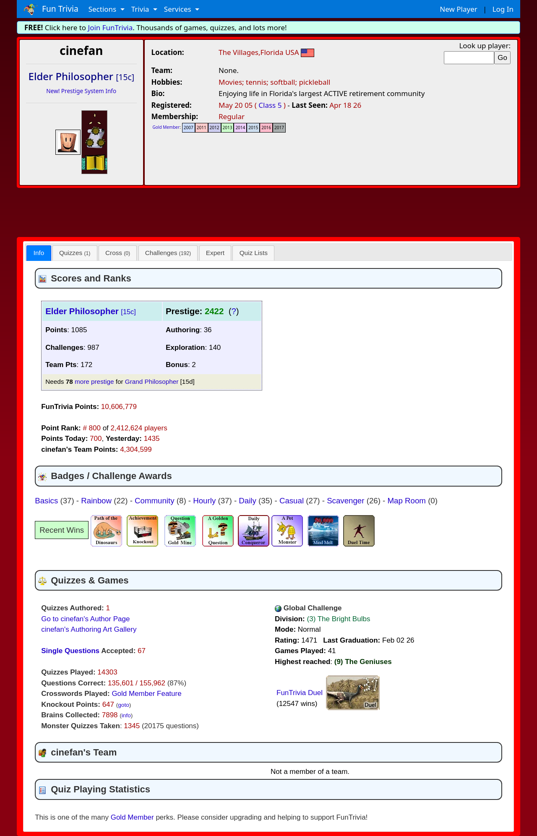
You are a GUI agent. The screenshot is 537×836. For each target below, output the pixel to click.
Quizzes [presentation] (74, 252)
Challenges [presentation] (168, 252)
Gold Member (166, 127)
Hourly (205, 500)
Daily (248, 500)
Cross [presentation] (117, 252)
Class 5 (270, 105)
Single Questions (70, 651)
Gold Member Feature (146, 694)
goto (123, 705)
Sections (103, 9)
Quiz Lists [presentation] (254, 252)
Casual (292, 500)
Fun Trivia (50, 9)
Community (156, 500)
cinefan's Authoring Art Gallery (88, 629)
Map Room (408, 500)
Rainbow (97, 500)
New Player (458, 9)
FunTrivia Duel (299, 693)
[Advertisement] (268, 211)
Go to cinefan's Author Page (85, 619)
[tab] (38, 253)
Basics (47, 500)
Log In (503, 9)
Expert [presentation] (215, 252)
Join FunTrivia (110, 27)
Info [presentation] (39, 252)
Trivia (141, 9)
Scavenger (347, 500)
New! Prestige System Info (81, 91)
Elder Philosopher (90, 311)
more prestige (94, 381)
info (126, 715)
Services (178, 9)
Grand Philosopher (152, 381)
